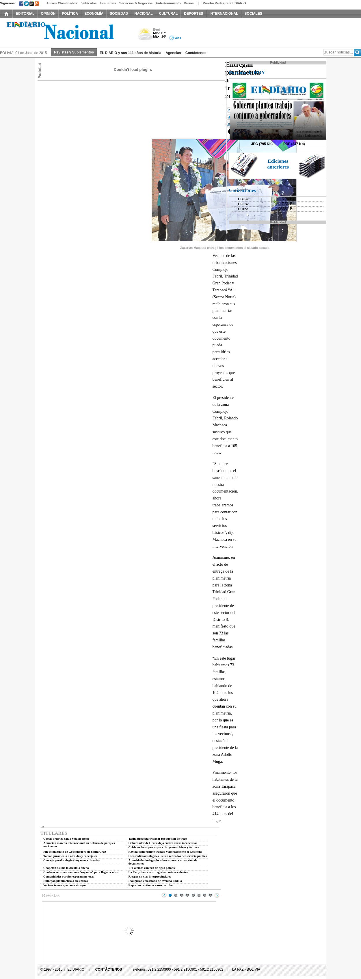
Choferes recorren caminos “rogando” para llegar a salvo (80, 872)
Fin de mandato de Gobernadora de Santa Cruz (74, 851)
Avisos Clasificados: (62, 3)
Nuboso (145, 36)
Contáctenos (195, 53)
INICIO (6, 14)
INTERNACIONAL (223, 14)
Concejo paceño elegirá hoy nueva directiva (71, 860)
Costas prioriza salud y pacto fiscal (66, 838)
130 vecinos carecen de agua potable (152, 867)
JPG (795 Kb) (262, 144)
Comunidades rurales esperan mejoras (68, 876)
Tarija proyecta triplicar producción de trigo (158, 838)
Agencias (173, 53)
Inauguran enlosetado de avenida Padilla (155, 880)
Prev (164, 895)
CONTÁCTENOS (108, 969)
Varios (189, 3)
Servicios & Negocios (136, 3)
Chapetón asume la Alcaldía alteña (66, 867)
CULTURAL (168, 14)
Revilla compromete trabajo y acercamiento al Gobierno (165, 851)
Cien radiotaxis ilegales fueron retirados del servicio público (168, 856)
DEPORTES (193, 14)
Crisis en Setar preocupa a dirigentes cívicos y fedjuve (164, 847)
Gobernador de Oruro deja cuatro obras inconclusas (163, 843)
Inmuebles (108, 3)
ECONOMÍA (93, 14)
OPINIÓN (48, 14)
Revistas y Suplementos (74, 52)
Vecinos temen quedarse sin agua (64, 885)
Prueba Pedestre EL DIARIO (224, 3)
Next (216, 895)
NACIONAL (143, 14)
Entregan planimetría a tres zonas (65, 880)
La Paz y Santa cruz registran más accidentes (158, 872)
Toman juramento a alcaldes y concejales (70, 856)
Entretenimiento (168, 3)
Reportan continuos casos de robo (151, 885)
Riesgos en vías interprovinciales (150, 876)
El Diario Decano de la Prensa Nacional (65, 32)
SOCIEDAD (119, 14)
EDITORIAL (25, 14)
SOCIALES (253, 14)
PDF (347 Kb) (294, 144)
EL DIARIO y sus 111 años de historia (130, 53)
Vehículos (89, 3)
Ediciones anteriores (278, 164)
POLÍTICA (70, 14)
